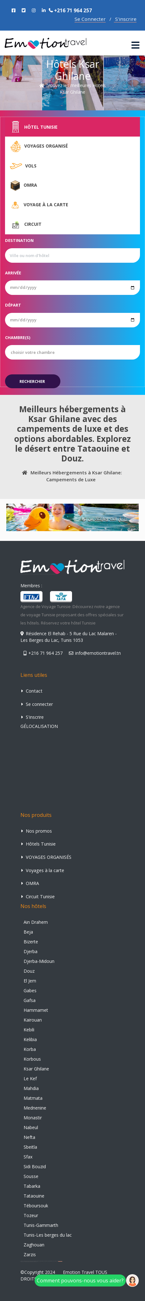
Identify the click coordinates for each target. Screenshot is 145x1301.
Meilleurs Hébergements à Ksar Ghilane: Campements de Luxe (71, 476)
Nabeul (31, 1127)
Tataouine (34, 1196)
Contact (31, 691)
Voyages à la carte (42, 870)
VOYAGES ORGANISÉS (46, 857)
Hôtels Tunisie (38, 844)
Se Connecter (90, 19)
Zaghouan (34, 1245)
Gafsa (30, 1000)
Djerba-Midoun (39, 961)
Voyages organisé (39, 146)
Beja (28, 932)
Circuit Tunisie (38, 897)
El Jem (30, 981)
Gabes (30, 990)
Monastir (33, 1118)
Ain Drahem (36, 922)
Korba (30, 1049)
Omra (23, 185)
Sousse (31, 1176)
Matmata (33, 1098)
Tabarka (32, 1186)
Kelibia (30, 1039)
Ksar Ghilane (36, 1069)
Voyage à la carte (39, 205)
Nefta (29, 1137)
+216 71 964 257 (70, 10)
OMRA (30, 883)
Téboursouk (36, 1206)
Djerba (30, 951)
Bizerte (31, 942)
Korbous (32, 1059)
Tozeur (31, 1215)
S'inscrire (125, 19)
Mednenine (35, 1108)
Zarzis (30, 1254)
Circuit (26, 224)
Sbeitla (30, 1147)
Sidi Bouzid (35, 1166)
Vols (23, 166)
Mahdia (31, 1088)
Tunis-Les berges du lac (48, 1235)
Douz (29, 971)
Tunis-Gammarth (41, 1225)
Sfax (28, 1157)
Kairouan (33, 1020)
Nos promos (36, 831)
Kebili (29, 1030)
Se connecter (37, 704)
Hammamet (36, 1010)
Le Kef (30, 1078)
